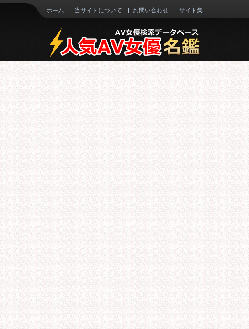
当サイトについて (98, 10)
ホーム (55, 10)
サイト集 (191, 10)
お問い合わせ (151, 10)
